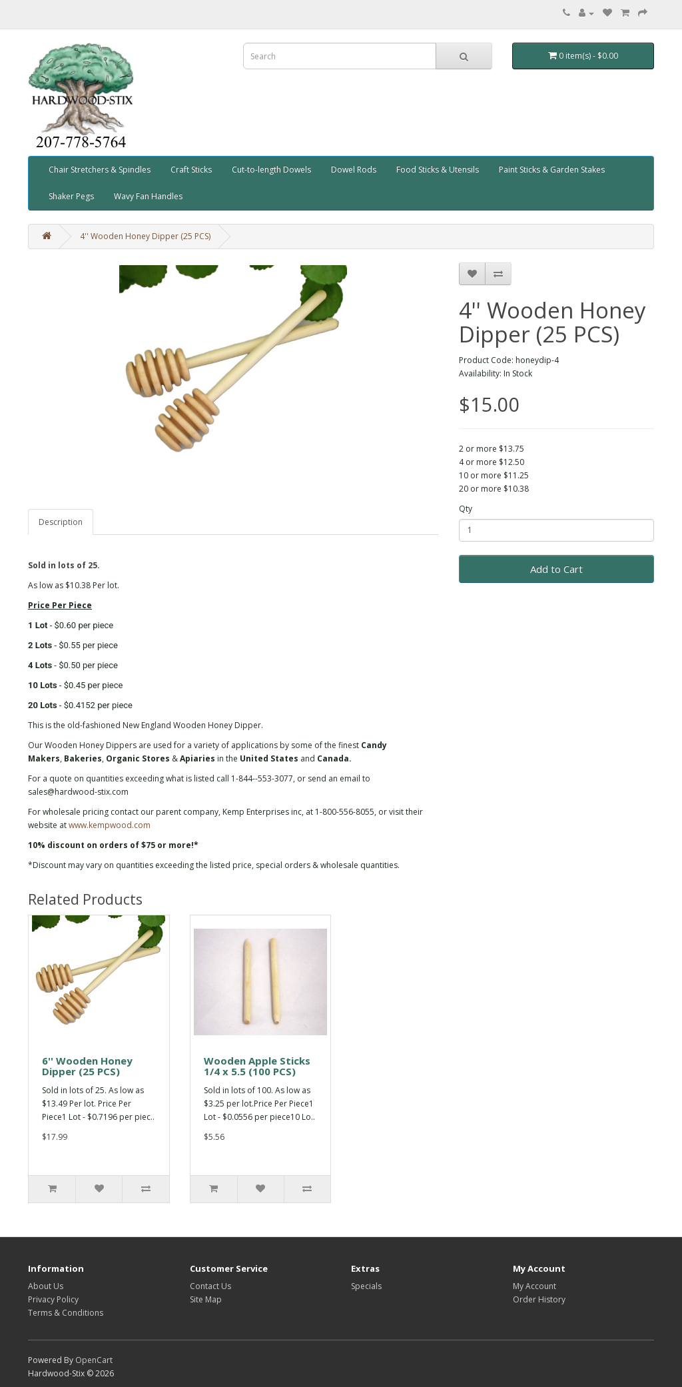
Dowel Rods (353, 169)
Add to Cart (556, 569)
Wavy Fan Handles (148, 196)
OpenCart (94, 1360)
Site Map (206, 1299)
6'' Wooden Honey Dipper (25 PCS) (87, 1066)
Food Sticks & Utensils (437, 169)
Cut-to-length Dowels (271, 169)
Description (61, 522)
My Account (534, 1286)
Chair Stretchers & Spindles (100, 169)
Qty (465, 508)
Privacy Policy (53, 1299)
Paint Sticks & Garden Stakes (552, 169)
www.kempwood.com (110, 825)
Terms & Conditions (65, 1312)
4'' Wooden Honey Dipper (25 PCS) (145, 236)
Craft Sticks (191, 169)
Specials (366, 1286)
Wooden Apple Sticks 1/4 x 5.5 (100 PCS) (257, 1066)
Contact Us (210, 1286)
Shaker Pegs (71, 196)
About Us (45, 1286)
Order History (539, 1299)
